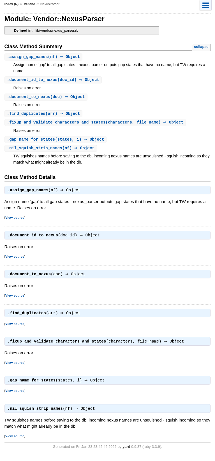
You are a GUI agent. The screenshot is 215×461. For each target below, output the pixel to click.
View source (14, 220)
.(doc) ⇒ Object (46, 97)
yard (126, 452)
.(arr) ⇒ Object (44, 114)
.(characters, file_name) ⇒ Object (96, 123)
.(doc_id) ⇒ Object (54, 80)
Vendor (29, 4)
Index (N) (11, 4)
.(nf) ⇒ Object (44, 57)
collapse (201, 47)
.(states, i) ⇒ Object (56, 141)
